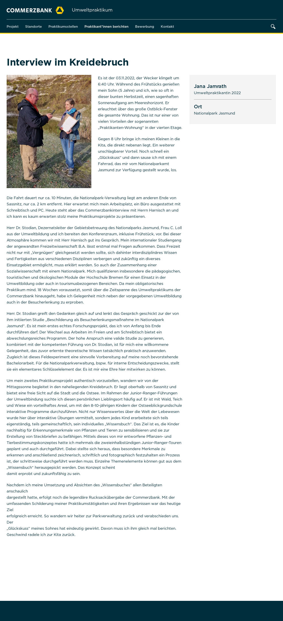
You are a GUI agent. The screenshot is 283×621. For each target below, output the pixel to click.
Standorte (33, 26)
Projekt (13, 26)
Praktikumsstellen (63, 26)
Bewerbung (144, 26)
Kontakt (167, 26)
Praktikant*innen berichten (106, 26)
